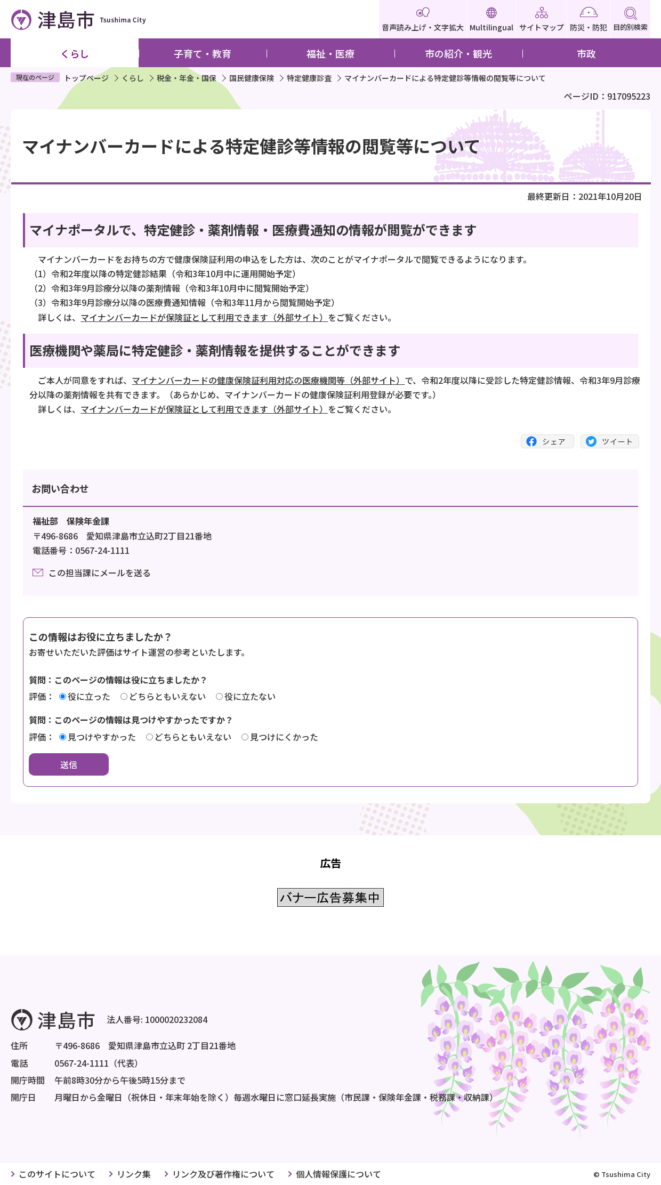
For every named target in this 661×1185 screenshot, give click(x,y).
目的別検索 (630, 19)
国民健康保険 (251, 77)
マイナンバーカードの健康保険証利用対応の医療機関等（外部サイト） (268, 380)
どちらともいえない (167, 696)
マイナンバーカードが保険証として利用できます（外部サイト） (204, 317)
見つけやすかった (102, 736)
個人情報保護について (338, 1173)
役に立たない (250, 696)
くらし (74, 53)
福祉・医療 (330, 53)
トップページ (86, 77)
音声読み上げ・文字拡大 (423, 20)
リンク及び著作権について (223, 1173)
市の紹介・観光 (458, 53)
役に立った (89, 696)
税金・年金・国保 (186, 77)
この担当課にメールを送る (100, 572)
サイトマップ (541, 20)
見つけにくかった (284, 736)
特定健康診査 (309, 77)
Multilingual (491, 20)
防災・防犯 (588, 20)
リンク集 (134, 1173)
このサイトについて (57, 1173)
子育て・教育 (202, 53)
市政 (586, 53)
